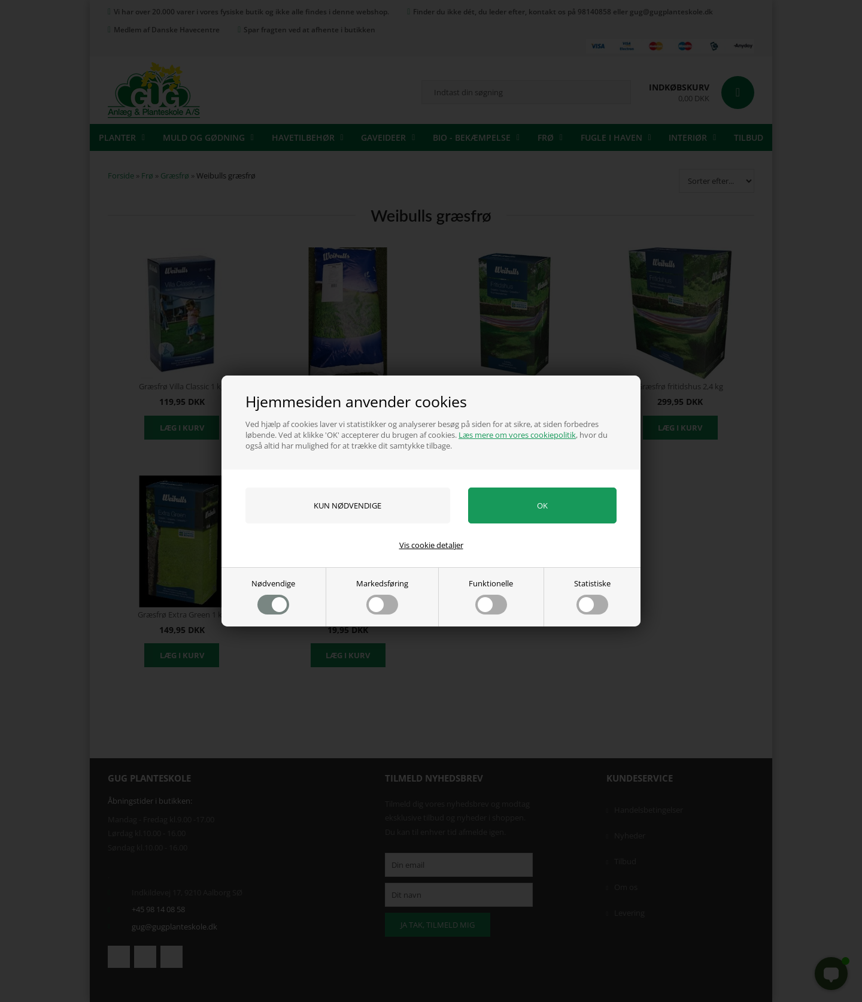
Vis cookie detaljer (431, 545)
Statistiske (592, 596)
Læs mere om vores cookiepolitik (517, 434)
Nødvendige (273, 596)
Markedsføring (382, 596)
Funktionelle (491, 596)
